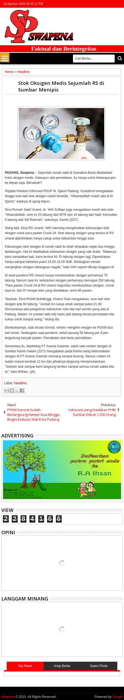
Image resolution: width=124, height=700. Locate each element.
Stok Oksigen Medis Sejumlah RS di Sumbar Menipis (61, 86)
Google (118, 697)
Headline (20, 383)
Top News (25, 666)
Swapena (8, 697)
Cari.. (119, 58)
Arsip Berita (62, 666)
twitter (91, 4)
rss (112, 4)
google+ (105, 4)
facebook (98, 4)
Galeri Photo (99, 666)
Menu (4, 57)
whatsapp (119, 4)
